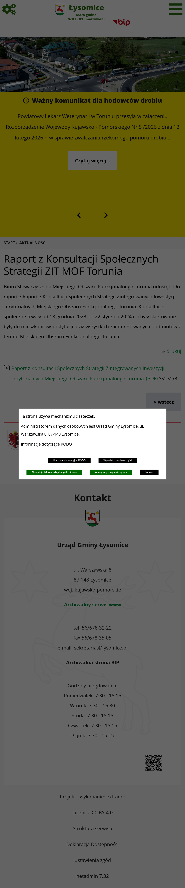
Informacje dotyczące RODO (47, 444)
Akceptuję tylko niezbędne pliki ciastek (54, 472)
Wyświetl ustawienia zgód (118, 460)
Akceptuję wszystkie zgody (111, 472)
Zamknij (149, 472)
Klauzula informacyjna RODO (69, 460)
